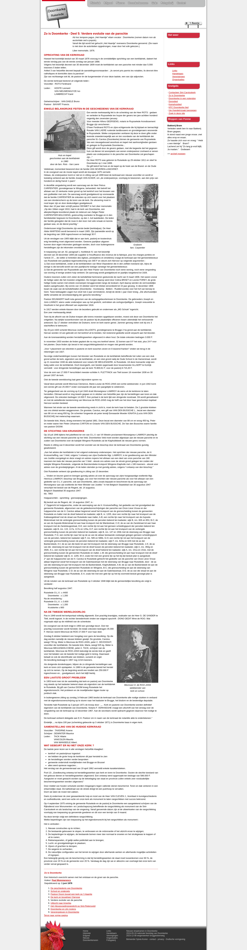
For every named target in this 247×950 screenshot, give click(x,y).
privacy (161, 939)
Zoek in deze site (177, 113)
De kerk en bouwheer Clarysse (65, 897)
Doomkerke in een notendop (182, 98)
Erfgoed (108, 3)
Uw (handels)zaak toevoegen (182, 110)
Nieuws (120, 3)
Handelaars (177, 73)
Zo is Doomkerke (177, 95)
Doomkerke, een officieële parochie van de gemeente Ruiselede (57, 15)
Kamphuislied (175, 104)
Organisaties (178, 79)
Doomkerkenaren (138, 3)
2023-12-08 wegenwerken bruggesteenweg (145, 935)
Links (154, 3)
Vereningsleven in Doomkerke (65, 912)
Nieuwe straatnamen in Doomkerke (141, 931)
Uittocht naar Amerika (61, 903)
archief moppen (178, 153)
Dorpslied (173, 101)
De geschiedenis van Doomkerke (66, 888)
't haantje (193, 25)
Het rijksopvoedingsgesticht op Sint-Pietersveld (73, 906)
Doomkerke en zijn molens (63, 909)
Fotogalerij (167, 3)
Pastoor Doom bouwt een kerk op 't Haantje (71, 894)
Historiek (95, 3)
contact (153, 939)
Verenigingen (178, 76)
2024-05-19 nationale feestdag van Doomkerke (147, 933)
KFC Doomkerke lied (178, 107)
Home (85, 931)
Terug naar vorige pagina (56, 915)
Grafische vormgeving (175, 939)
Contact (181, 3)
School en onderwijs (60, 891)
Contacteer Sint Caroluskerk (182, 92)
